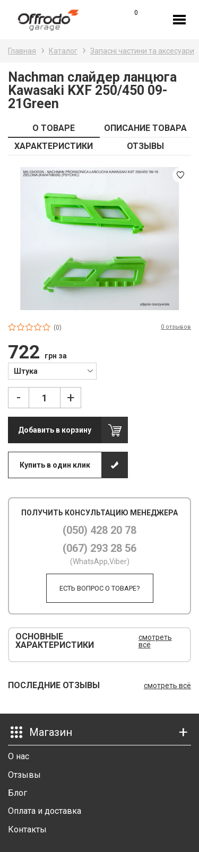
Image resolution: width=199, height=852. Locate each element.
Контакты (27, 829)
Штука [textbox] (26, 371)
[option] (99, 238)
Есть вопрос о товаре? (99, 588)
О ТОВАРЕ (53, 128)
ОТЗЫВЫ (145, 146)
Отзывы (24, 775)
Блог (17, 793)
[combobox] (52, 371)
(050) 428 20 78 (99, 530)
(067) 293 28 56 (99, 548)
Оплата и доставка (44, 811)
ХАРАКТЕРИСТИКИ (53, 146)
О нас (18, 756)
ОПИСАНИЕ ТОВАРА (145, 128)
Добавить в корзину (54, 430)
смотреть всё (155, 641)
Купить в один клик (55, 465)
